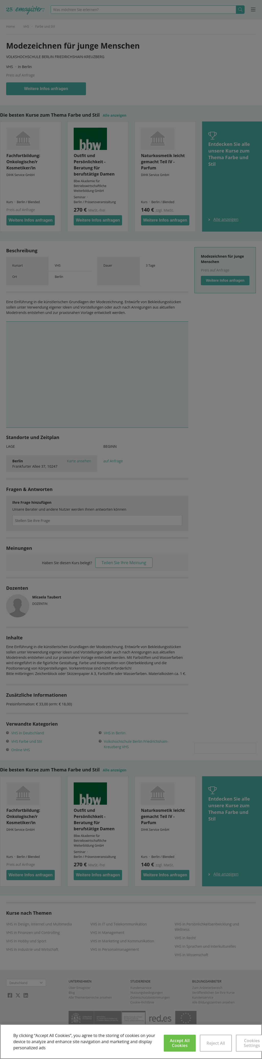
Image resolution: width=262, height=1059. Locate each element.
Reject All (215, 1043)
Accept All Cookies (180, 1043)
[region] (131, 1041)
